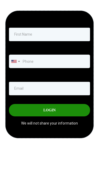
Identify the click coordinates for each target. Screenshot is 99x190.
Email (15, 76)
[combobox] (15, 61)
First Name (18, 22)
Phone (15, 49)
